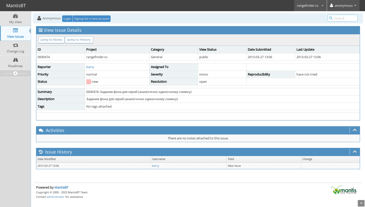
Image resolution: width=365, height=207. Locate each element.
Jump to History (79, 39)
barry (90, 67)
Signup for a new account (91, 18)
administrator (56, 197)
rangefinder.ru (310, 5)
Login (67, 18)
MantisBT (61, 187)
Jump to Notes (51, 39)
